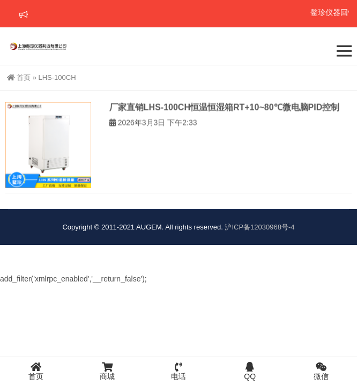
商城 (107, 371)
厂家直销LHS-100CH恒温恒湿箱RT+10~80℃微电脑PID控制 (224, 111)
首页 (19, 77)
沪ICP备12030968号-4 (259, 227)
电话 (178, 371)
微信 (321, 371)
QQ (250, 371)
